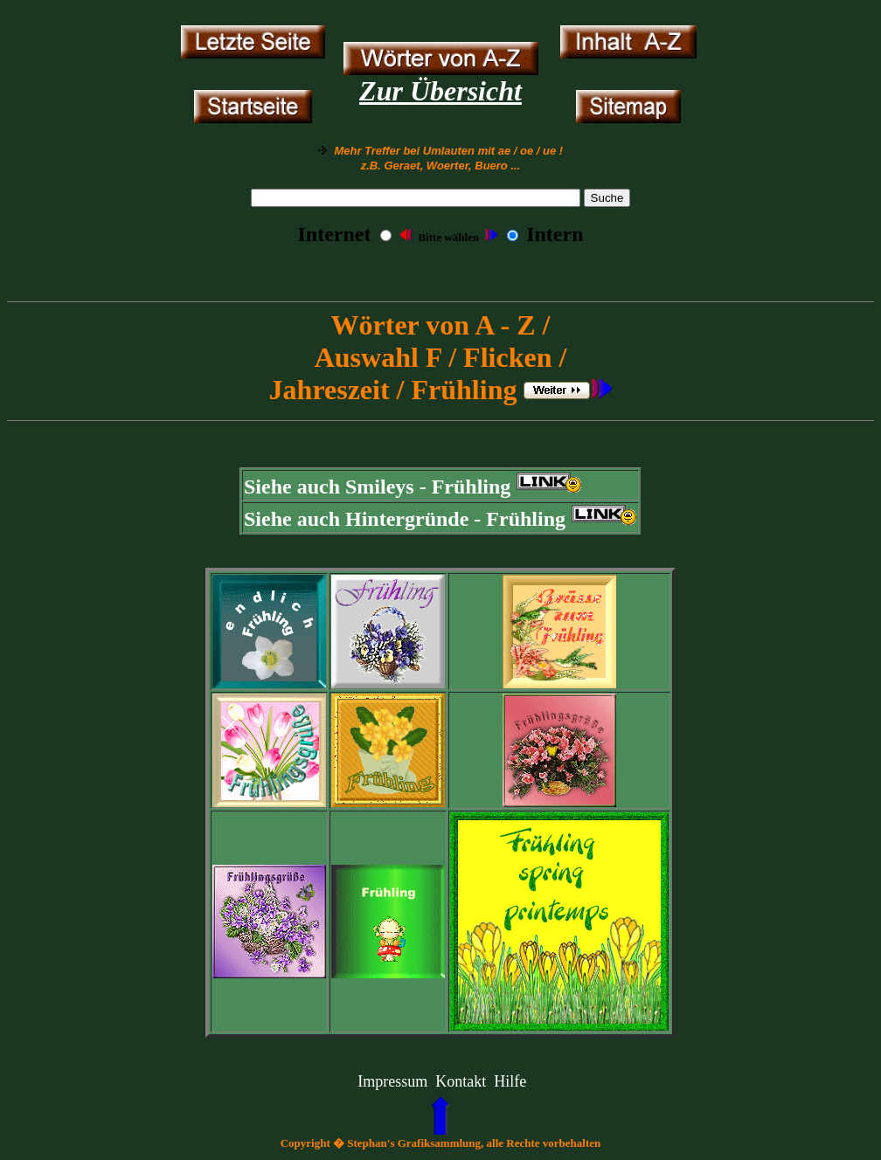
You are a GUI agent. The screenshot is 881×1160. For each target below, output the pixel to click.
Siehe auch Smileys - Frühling (377, 486)
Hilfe (510, 1081)
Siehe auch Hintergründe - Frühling (404, 519)
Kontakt (460, 1081)
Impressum (392, 1081)
